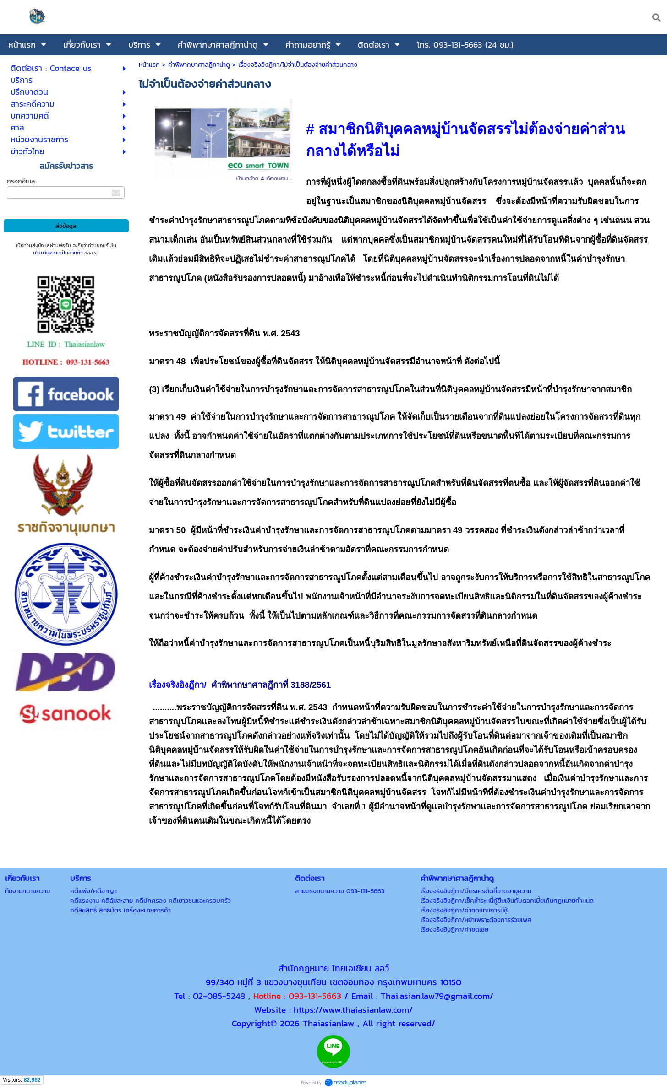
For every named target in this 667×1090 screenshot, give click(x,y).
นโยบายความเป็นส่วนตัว (57, 252)
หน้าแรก (149, 65)
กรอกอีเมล (21, 181)
